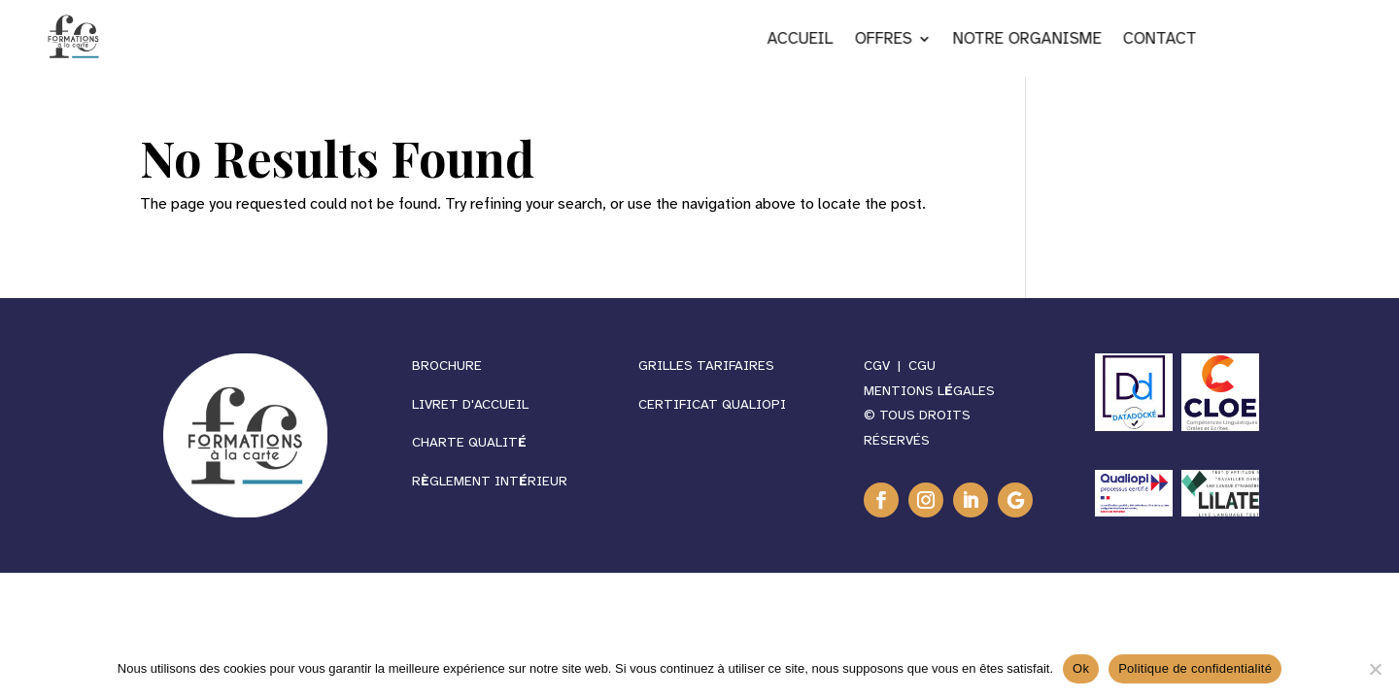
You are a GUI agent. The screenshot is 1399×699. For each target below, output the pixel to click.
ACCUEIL (906, 40)
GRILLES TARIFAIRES (708, 365)
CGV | (886, 365)
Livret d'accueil (470, 404)
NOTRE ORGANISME (1133, 40)
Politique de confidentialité (1195, 668)
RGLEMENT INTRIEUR (489, 481)
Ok (1081, 668)
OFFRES (989, 40)
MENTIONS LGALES (929, 391)
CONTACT (1266, 40)
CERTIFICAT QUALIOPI (712, 404)
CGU (922, 365)
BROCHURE (447, 365)
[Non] (1374, 669)
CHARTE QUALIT (469, 442)
